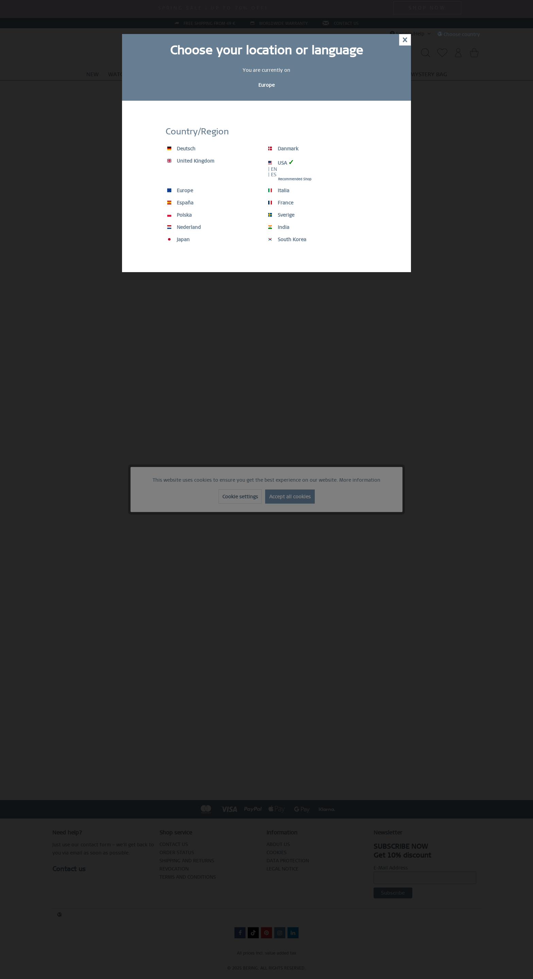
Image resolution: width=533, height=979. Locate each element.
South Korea (287, 239)
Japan (178, 239)
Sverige (281, 215)
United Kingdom (190, 161)
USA (281, 162)
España (180, 202)
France (280, 202)
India (278, 227)
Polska (179, 215)
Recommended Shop (294, 179)
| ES (272, 174)
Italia (278, 190)
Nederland (184, 227)
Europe (180, 190)
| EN (272, 169)
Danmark (283, 148)
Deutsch (181, 148)
